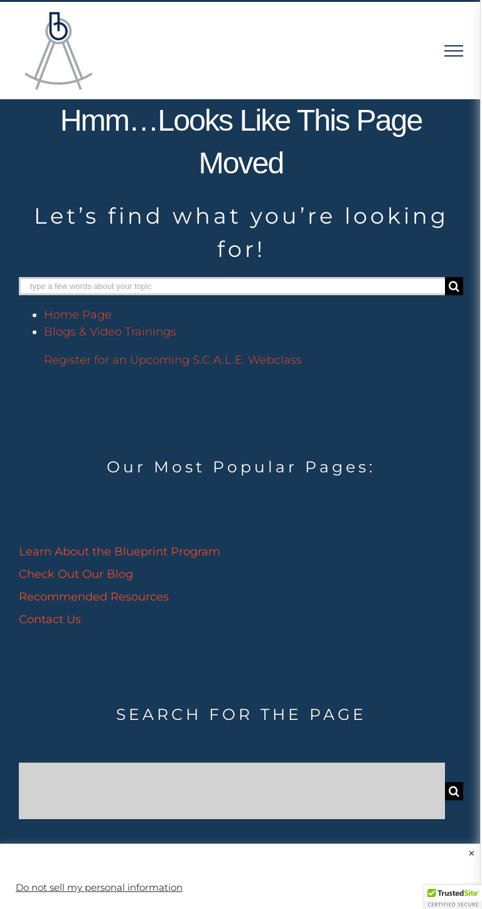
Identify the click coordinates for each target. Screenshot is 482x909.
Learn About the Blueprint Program (119, 551)
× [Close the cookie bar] (472, 854)
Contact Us (50, 619)
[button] (453, 897)
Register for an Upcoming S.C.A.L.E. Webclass (173, 360)
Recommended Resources (94, 597)
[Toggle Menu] (454, 51)
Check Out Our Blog (76, 574)
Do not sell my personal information (99, 887)
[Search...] (232, 791)
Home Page (78, 315)
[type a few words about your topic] (232, 286)
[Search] (454, 286)
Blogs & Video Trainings (110, 332)
